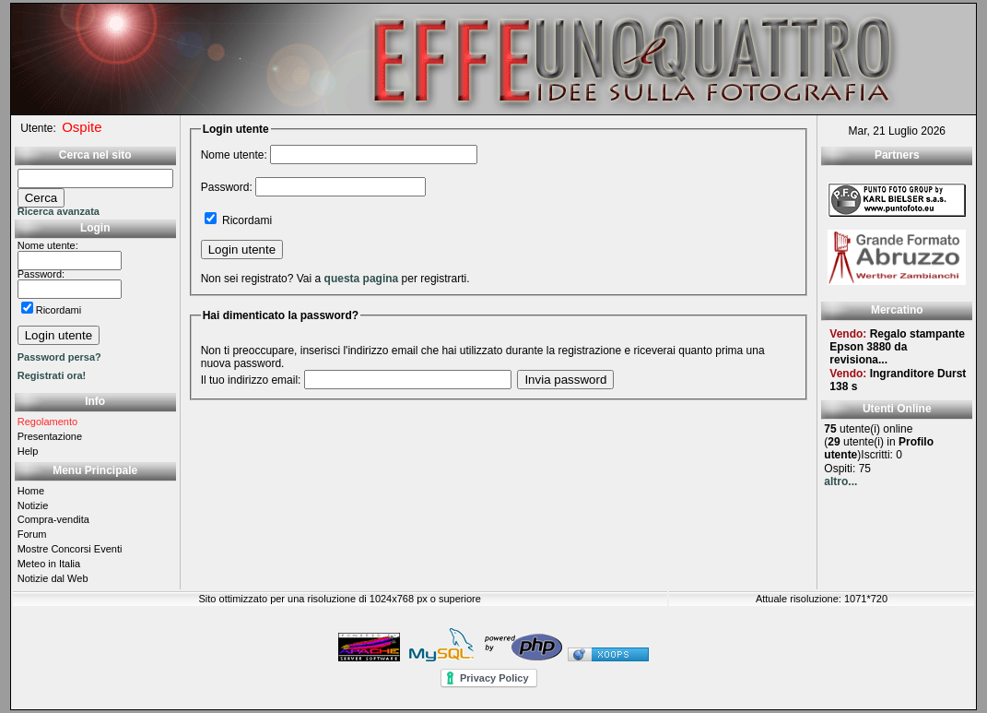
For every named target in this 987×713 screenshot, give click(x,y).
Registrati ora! (52, 375)
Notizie (33, 505)
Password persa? (59, 356)
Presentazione (50, 436)
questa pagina (361, 278)
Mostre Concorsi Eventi (70, 548)
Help (28, 451)
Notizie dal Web (53, 578)
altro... (840, 481)
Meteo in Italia (49, 563)
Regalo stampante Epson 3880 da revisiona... (897, 347)
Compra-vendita (53, 519)
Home (31, 490)
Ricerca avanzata (59, 211)
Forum (32, 534)
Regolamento (47, 421)
